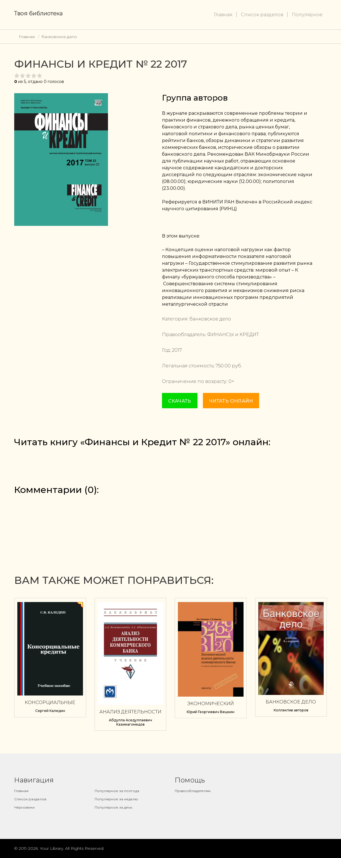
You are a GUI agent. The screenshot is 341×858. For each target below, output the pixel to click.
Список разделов (262, 14)
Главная (223, 14)
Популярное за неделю (116, 799)
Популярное (307, 14)
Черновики (24, 807)
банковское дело (59, 36)
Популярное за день (113, 807)
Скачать (179, 401)
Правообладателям (193, 791)
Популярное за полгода (117, 791)
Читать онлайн (231, 401)
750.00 (223, 365)
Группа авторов (195, 98)
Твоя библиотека (38, 13)
